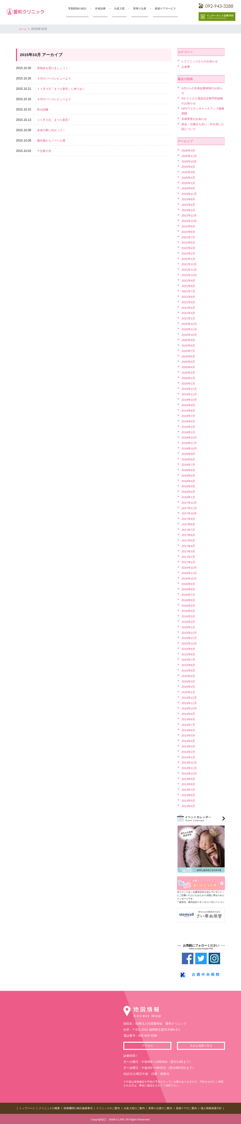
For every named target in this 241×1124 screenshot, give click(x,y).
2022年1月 (189, 258)
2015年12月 (190, 632)
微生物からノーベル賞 (52, 140)
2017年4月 (189, 546)
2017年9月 (189, 518)
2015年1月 (189, 692)
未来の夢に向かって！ (52, 130)
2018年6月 (189, 470)
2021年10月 (190, 275)
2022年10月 (190, 220)
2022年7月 (189, 237)
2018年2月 (189, 491)
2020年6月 (189, 356)
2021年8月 (189, 286)
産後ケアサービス (165, 8)
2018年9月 (189, 453)
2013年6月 (189, 795)
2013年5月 (189, 800)
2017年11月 (190, 508)
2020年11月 (190, 329)
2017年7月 (189, 529)
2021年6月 (189, 296)
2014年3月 (189, 746)
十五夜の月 (44, 150)
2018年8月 (189, 459)
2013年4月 (189, 806)
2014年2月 (189, 751)
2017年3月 (189, 551)
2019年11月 (190, 394)
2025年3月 (189, 172)
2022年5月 (189, 242)
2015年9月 (189, 648)
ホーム (23, 28)
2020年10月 (190, 334)
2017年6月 (189, 535)
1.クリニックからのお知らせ (201, 61)
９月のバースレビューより (55, 78)
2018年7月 (189, 464)
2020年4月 (189, 367)
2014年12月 (190, 697)
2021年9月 (189, 280)
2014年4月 (189, 740)
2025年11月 (190, 156)
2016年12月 (190, 567)
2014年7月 (189, 724)
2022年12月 (190, 215)
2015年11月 (190, 638)
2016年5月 (189, 605)
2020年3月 (189, 372)
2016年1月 (189, 627)
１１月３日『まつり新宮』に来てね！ (62, 88)
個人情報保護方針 (211, 1107)
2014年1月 (189, 757)
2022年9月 (189, 226)
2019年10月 (190, 399)
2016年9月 (189, 584)
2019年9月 (189, 405)
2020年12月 (190, 323)
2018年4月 (189, 481)
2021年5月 (189, 302)
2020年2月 (189, 378)
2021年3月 (189, 313)
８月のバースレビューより (55, 99)
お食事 (186, 66)
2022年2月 (189, 253)
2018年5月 (189, 475)
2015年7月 (189, 659)
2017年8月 (189, 524)
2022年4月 (189, 248)
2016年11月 (190, 573)
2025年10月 (190, 161)
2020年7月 (189, 351)
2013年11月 (190, 768)
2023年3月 (189, 210)
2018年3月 (189, 486)
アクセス (147, 1045)
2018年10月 (190, 448)
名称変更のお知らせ (195, 118)
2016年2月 (189, 621)
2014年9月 (189, 713)
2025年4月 (189, 166)
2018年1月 (189, 497)
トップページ (27, 1107)
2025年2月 (189, 177)
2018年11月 (190, 443)
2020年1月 (189, 383)
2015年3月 (189, 681)
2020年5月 (189, 361)
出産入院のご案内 (134, 1107)
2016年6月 (189, 600)
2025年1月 (189, 183)
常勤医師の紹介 (77, 8)
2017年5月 (189, 540)
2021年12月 (190, 264)
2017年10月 (190, 513)
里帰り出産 (139, 8)
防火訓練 (43, 109)
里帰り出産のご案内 (160, 1107)
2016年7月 (189, 594)
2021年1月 (189, 318)
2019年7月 (189, 415)
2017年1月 (189, 562)
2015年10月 (190, 643)
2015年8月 (189, 654)
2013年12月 (190, 762)
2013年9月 (189, 779)
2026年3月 (189, 150)
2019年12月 (190, 388)
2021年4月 (189, 307)
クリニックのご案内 (108, 1107)
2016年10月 (190, 578)
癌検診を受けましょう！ (53, 68)
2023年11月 (190, 193)
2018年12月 (190, 437)
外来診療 (100, 8)
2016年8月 (189, 589)
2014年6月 (189, 730)
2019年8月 (189, 410)
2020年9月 (189, 340)
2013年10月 (190, 773)
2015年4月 (189, 676)
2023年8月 (189, 199)
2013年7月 (189, 789)
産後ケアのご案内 (186, 1107)
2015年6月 (189, 665)
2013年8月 (189, 784)
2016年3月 (189, 616)
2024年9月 (189, 188)
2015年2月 (189, 686)
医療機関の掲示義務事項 (78, 1107)
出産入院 (119, 8)
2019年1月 (189, 432)
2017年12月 (190, 502)
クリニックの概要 (49, 1107)
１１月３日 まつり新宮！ (55, 119)
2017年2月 (189, 556)
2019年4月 (189, 421)
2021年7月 (189, 291)
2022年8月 (189, 231)
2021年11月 (190, 269)
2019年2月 (189, 426)
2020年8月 (189, 345)
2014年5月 (189, 735)
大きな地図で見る (201, 1045)
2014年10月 (190, 708)
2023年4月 (189, 204)
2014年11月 (190, 703)
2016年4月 (189, 610)
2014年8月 (189, 719)
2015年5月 (189, 670)
